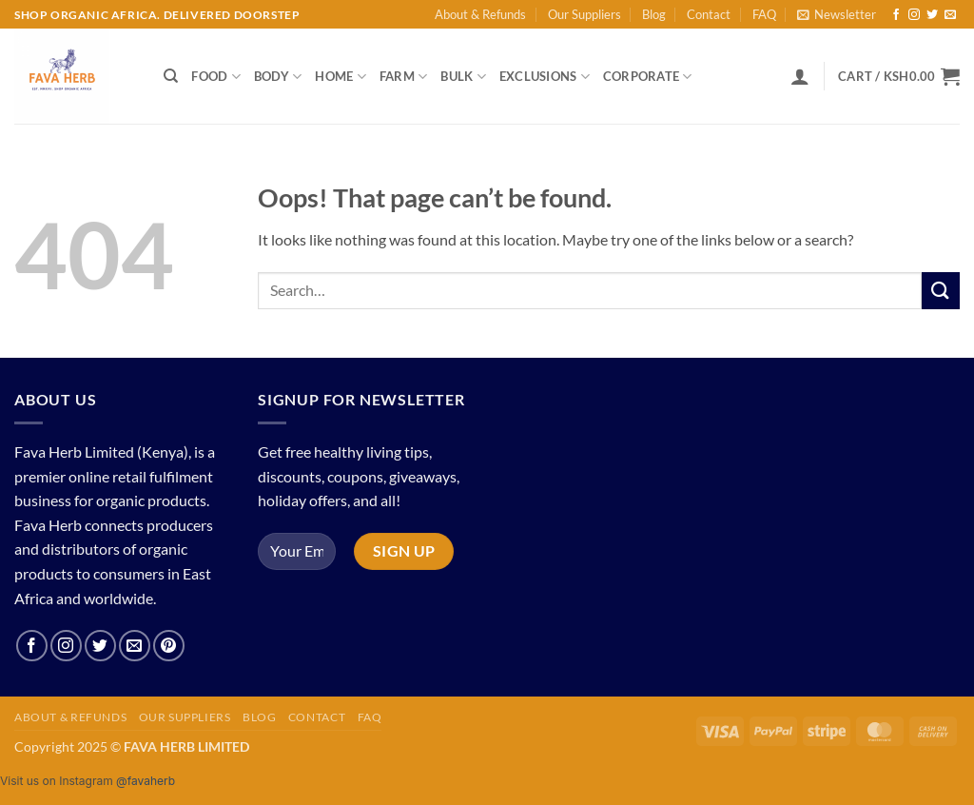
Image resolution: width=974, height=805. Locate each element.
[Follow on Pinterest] (169, 645)
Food (215, 77)
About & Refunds (480, 14)
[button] (836, 14)
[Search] (171, 76)
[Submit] (941, 290)
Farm (403, 77)
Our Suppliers (584, 14)
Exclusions (544, 77)
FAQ (764, 14)
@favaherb (145, 781)
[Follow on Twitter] (932, 15)
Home (340, 77)
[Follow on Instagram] (914, 15)
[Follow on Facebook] (896, 15)
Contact (708, 14)
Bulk (462, 77)
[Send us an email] (950, 15)
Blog (654, 14)
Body (278, 77)
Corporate (647, 77)
